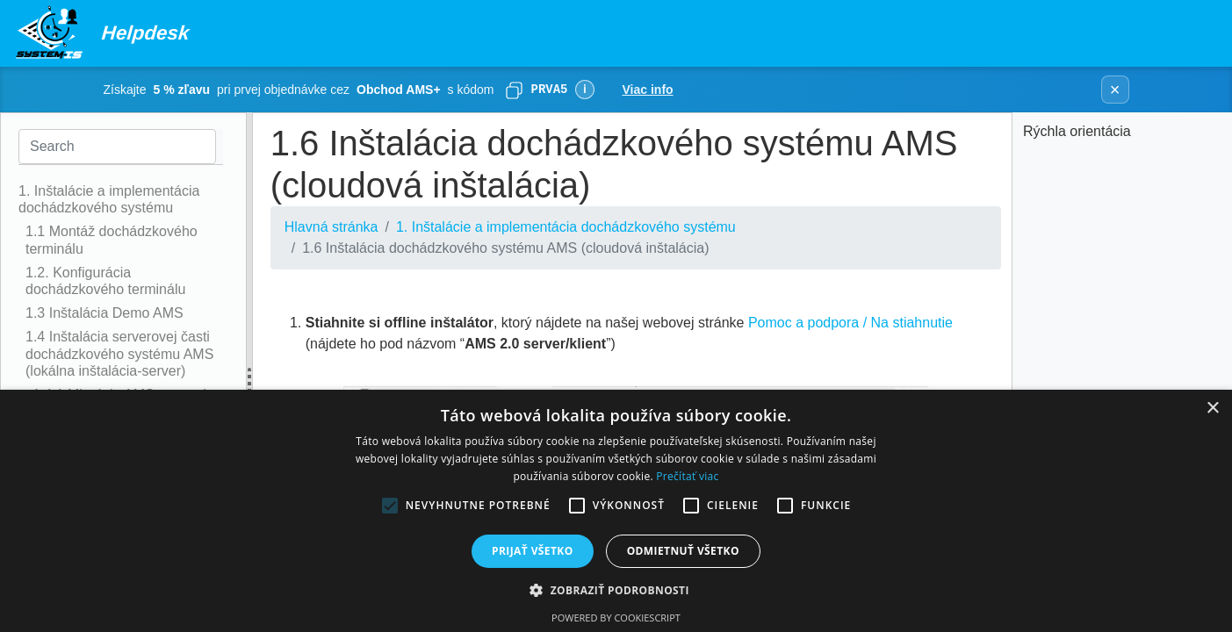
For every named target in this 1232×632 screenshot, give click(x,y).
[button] (616, 590)
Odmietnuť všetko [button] (683, 550)
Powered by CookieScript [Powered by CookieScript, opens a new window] (616, 617)
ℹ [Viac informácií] (584, 89)
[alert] (616, 511)
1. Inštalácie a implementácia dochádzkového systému (566, 226)
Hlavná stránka (331, 226)
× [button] (1212, 408)
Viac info (648, 90)
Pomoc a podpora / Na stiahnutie (850, 322)
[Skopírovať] (513, 89)
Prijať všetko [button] (532, 550)
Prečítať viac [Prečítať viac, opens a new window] (687, 476)
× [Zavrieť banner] (1115, 89)
